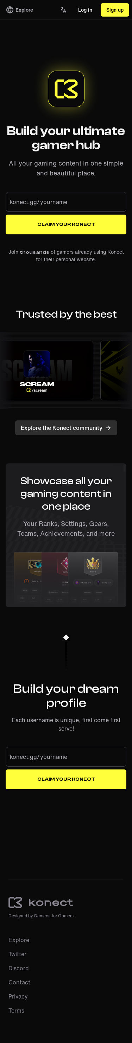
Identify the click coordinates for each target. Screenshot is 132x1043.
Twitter (17, 954)
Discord (18, 968)
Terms (16, 1010)
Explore (19, 10)
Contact (19, 982)
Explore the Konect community (66, 428)
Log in (85, 9)
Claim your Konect (66, 224)
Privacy (18, 996)
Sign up (115, 9)
